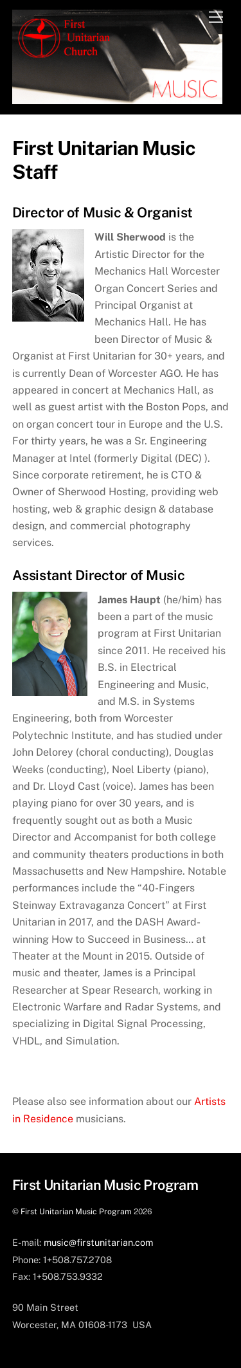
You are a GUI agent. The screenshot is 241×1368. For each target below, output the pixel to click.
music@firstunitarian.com (98, 1242)
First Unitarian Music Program (76, 1211)
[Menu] (216, 17)
